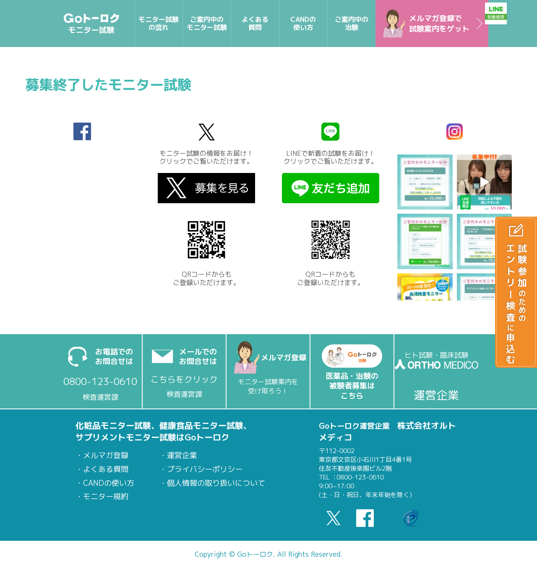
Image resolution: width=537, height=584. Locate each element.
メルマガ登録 (105, 455)
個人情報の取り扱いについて (216, 483)
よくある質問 (105, 469)
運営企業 (182, 455)
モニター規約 (105, 496)
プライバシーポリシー (204, 469)
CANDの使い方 (108, 483)
